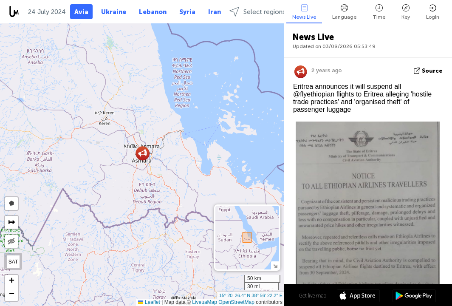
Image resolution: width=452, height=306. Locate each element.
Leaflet (149, 302)
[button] (142, 153)
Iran (214, 12)
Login (432, 12)
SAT (13, 262)
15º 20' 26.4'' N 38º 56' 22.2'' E (250, 295)
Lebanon (153, 12)
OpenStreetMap (236, 302)
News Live (304, 12)
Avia (81, 12)
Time (379, 12)
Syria (187, 12)
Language (344, 12)
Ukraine (113, 12)
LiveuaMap (204, 302)
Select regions (257, 12)
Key (405, 12)
